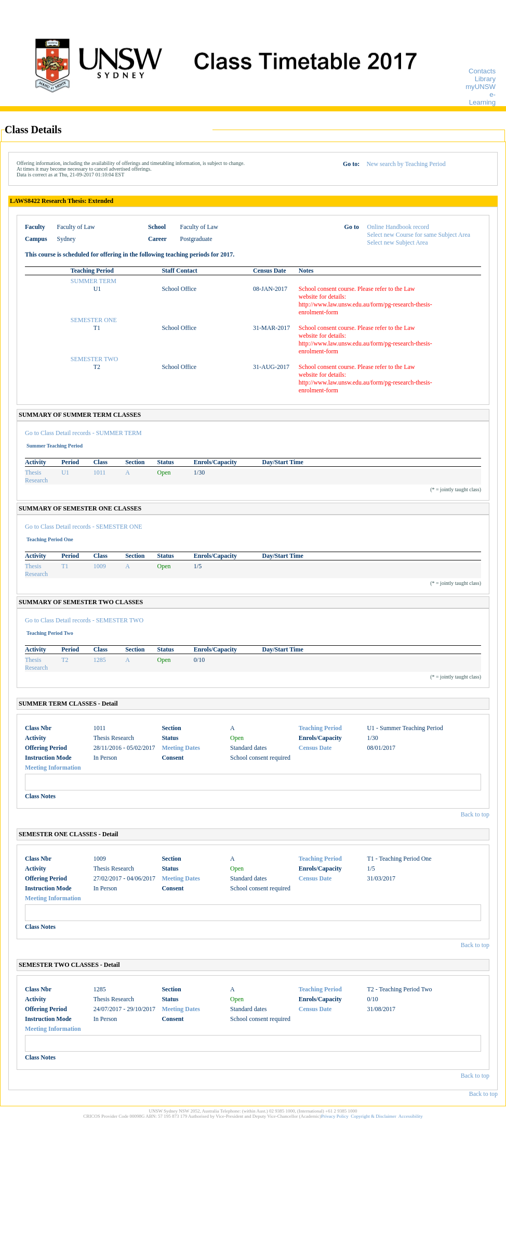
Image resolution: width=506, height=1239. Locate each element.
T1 (64, 566)
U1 (65, 472)
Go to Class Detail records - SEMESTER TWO (84, 620)
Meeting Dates (181, 747)
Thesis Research (36, 476)
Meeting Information (53, 767)
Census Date (315, 747)
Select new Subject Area (397, 242)
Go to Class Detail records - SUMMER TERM (83, 433)
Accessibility (410, 1116)
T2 (64, 659)
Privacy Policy (335, 1116)
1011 (100, 472)
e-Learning (482, 98)
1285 (100, 659)
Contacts (482, 71)
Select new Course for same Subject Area (419, 234)
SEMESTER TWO (94, 359)
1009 (100, 566)
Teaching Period (320, 728)
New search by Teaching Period (405, 164)
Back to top (475, 814)
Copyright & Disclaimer (373, 1116)
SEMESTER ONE (94, 320)
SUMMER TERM (93, 281)
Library (485, 79)
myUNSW (480, 87)
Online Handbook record (398, 227)
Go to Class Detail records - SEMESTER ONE (83, 526)
